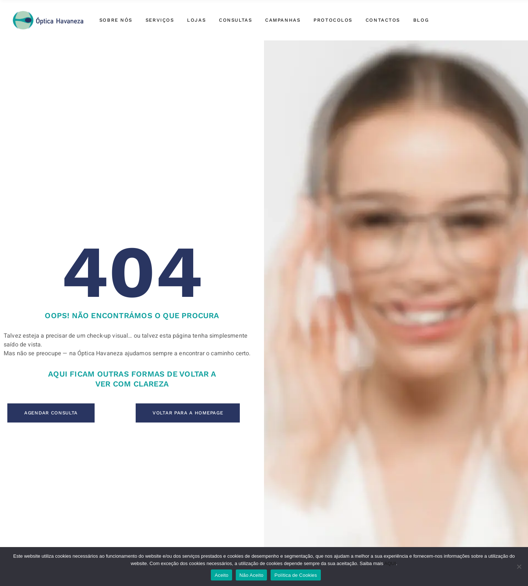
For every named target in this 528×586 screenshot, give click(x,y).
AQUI (390, 563)
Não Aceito (251, 575)
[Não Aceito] (518, 566)
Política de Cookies (295, 575)
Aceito (221, 575)
